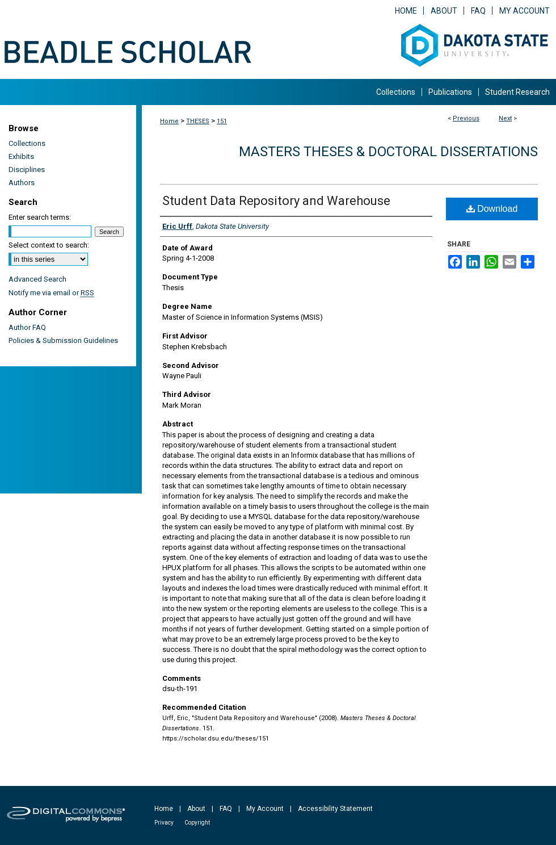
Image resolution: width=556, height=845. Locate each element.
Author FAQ (27, 327)
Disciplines (27, 169)
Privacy (164, 822)
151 (222, 121)
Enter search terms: (40, 217)
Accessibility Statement (335, 809)
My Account (265, 809)
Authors (22, 182)
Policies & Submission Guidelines (63, 340)
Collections (27, 143)
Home (169, 121)
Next (505, 118)
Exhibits (21, 156)
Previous (466, 118)
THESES (197, 121)
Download (492, 209)
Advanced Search (37, 279)
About (196, 809)
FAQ (226, 809)
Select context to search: (49, 245)
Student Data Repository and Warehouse (276, 201)
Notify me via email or (51, 292)
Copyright (197, 822)
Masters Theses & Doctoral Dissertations (388, 152)
